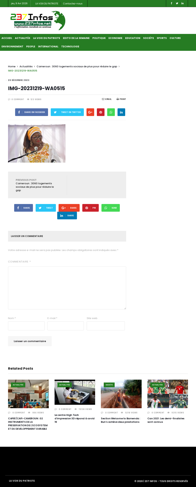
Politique (99, 38)
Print (121, 99)
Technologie (70, 46)
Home (12, 66)
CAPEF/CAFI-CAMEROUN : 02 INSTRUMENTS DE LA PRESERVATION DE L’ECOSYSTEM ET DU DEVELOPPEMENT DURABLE (27, 424)
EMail (107, 99)
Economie (115, 38)
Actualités (22, 38)
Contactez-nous (72, 3)
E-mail (52, 318)
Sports (162, 38)
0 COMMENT (17, 99)
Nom (12, 318)
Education (132, 38)
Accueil (7, 38)
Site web (92, 318)
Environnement (12, 46)
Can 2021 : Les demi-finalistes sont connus (165, 420)
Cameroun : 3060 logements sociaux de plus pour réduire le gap (77, 66)
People (30, 46)
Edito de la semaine (76, 38)
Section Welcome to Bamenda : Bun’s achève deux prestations (120, 420)
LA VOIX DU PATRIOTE (46, 3)
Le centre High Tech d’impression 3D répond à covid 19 (75, 418)
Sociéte (148, 38)
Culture (175, 38)
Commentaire (19, 261)
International (48, 46)
